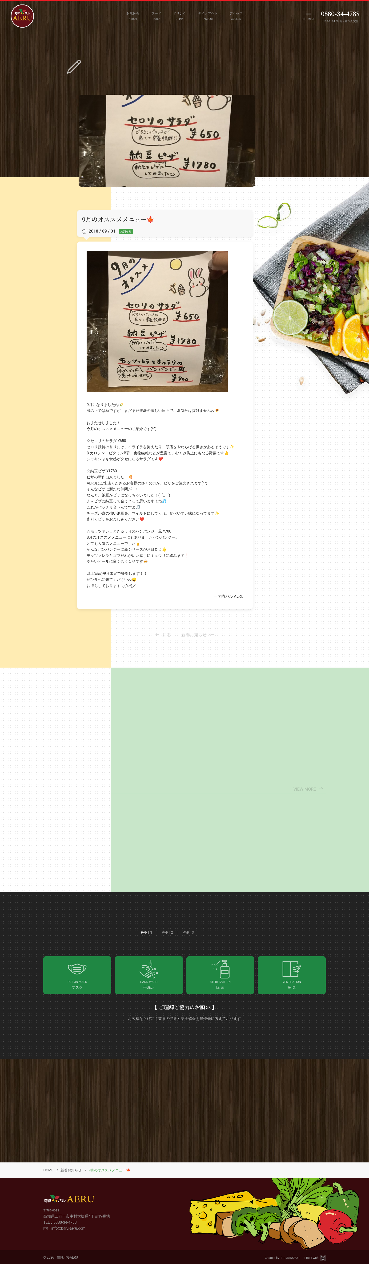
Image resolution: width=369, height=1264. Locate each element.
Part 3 (188, 932)
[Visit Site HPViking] (323, 1258)
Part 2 (167, 932)
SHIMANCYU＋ (291, 1258)
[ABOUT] (132, 16)
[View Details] (280, 833)
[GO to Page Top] (322, 1198)
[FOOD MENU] (156, 16)
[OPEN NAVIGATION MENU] (308, 16)
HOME (48, 1170)
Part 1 (146, 932)
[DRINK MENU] (179, 16)
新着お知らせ (71, 1170)
